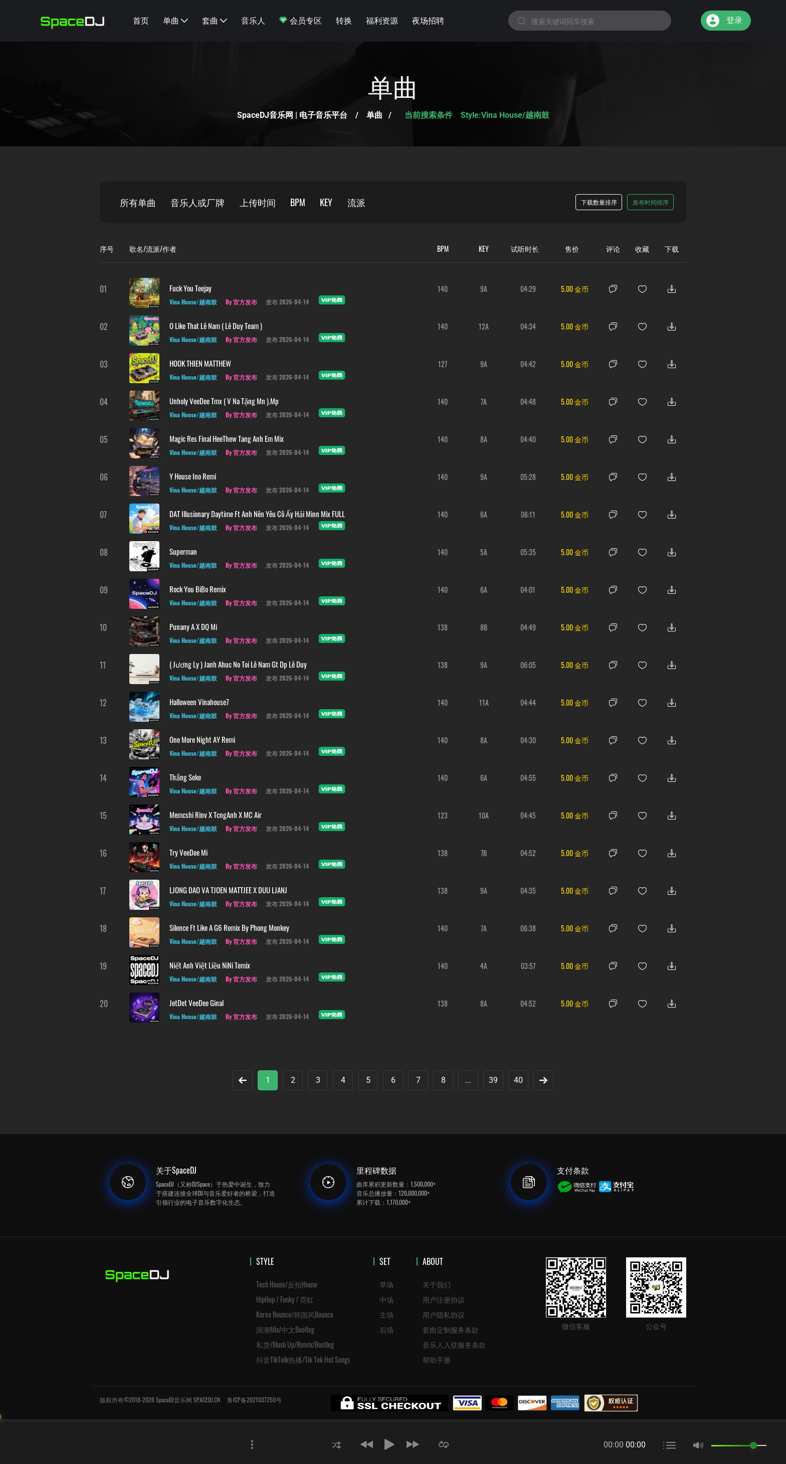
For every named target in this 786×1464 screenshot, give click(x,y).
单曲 (175, 20)
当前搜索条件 (430, 115)
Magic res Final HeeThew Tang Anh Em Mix (226, 438)
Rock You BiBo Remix (197, 588)
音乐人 (253, 20)
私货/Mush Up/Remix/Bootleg (295, 1344)
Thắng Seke (185, 776)
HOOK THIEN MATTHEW (200, 363)
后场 (386, 1329)
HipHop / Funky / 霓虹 (285, 1299)
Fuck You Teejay (190, 287)
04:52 (528, 853)
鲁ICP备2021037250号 (254, 1399)
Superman (183, 551)
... (468, 1080)
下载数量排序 (599, 202)
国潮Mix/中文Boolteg (285, 1329)
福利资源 (382, 20)
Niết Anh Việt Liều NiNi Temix (209, 964)
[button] (336, 1443)
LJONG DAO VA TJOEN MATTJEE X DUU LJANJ (228, 889)
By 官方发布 (242, 301)
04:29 (528, 288)
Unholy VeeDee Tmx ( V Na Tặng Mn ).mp (224, 400)
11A (484, 702)
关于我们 (437, 1284)
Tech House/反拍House (286, 1284)
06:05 (528, 665)
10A (484, 815)
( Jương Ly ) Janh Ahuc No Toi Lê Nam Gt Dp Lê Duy (238, 664)
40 (518, 1080)
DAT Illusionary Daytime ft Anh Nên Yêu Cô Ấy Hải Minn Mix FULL (257, 513)
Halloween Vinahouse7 (199, 701)
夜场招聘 (428, 20)
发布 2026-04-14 (288, 301)
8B (483, 627)
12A (484, 326)
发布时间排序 (651, 202)
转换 (344, 20)
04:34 (528, 326)
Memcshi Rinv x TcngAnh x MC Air (215, 814)
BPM (298, 202)
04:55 (528, 777)
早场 (386, 1284)
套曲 (214, 20)
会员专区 (300, 20)
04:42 (528, 364)
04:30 (528, 740)
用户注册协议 (444, 1299)
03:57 (528, 965)
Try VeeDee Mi (188, 852)
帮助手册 (437, 1359)
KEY (327, 202)
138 (443, 627)
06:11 (528, 514)
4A (483, 965)
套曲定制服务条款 (451, 1329)
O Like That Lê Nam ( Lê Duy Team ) (215, 325)
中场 (386, 1299)
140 (443, 288)
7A (484, 401)
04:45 (528, 815)
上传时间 (258, 202)
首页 (141, 20)
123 (443, 815)
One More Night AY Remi (202, 739)
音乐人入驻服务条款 (454, 1344)
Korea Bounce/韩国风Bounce (294, 1314)
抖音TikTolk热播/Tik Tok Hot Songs (303, 1359)
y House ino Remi (192, 475)
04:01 (527, 589)
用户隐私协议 (444, 1314)
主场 (386, 1314)
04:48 (528, 401)
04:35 (528, 890)
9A (483, 288)
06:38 (528, 928)
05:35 (528, 552)
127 (442, 364)
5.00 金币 (574, 288)
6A (483, 514)
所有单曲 (138, 202)
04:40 (528, 439)
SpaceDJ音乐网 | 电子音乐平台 (292, 115)
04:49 (528, 627)
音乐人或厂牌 (198, 202)
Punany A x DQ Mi (193, 626)
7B (484, 853)
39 (493, 1080)
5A (483, 552)
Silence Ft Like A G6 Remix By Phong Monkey (229, 927)
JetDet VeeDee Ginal (196, 1002)
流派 (358, 202)
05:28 (528, 476)
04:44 (528, 702)
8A (483, 439)
